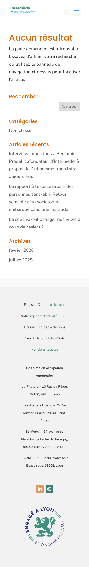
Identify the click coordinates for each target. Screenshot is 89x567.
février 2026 (21, 250)
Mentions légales (44, 349)
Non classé (20, 130)
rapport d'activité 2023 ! (49, 316)
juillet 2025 (21, 260)
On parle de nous (51, 304)
